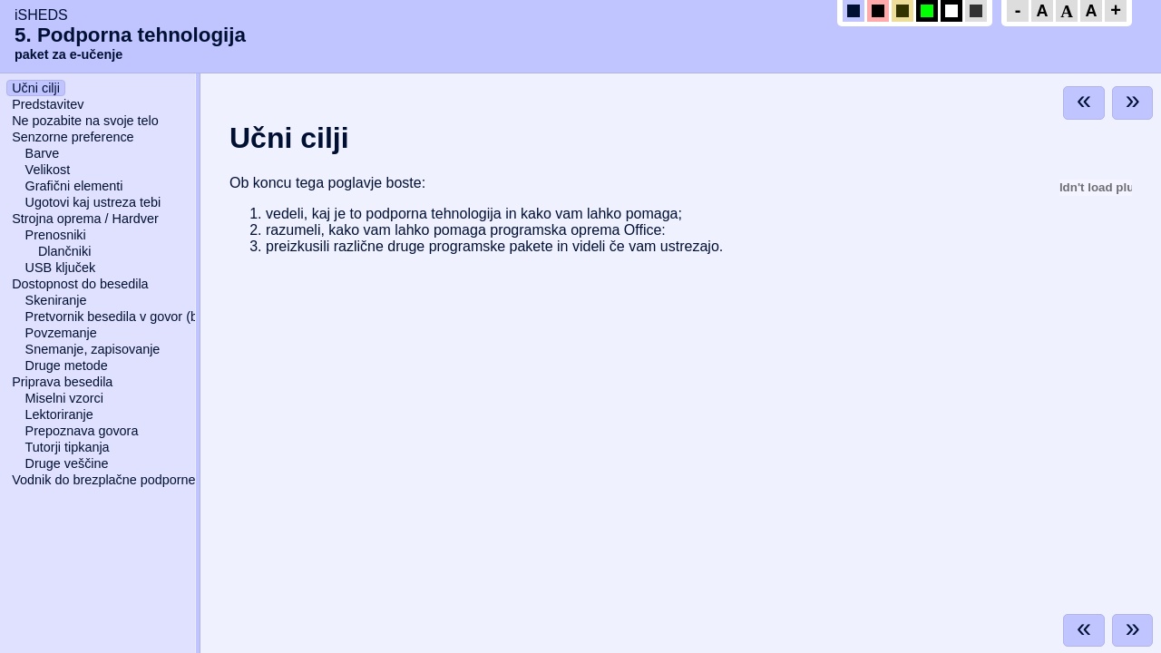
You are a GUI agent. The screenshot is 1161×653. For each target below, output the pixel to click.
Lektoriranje (59, 414)
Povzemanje (61, 333)
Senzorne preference (72, 137)
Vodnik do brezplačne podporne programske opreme (164, 480)
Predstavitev (47, 104)
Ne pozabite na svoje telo (85, 120)
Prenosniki (55, 235)
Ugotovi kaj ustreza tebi (93, 202)
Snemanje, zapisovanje (93, 349)
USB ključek (60, 267)
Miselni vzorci (64, 398)
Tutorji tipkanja (67, 447)
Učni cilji (36, 88)
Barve (42, 153)
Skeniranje (56, 300)
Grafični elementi (74, 186)
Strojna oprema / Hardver (85, 218)
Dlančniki (64, 251)
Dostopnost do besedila (80, 284)
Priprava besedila (62, 382)
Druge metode (66, 365)
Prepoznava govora (82, 431)
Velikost (48, 169)
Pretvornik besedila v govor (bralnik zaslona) (153, 316)
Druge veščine (67, 463)
